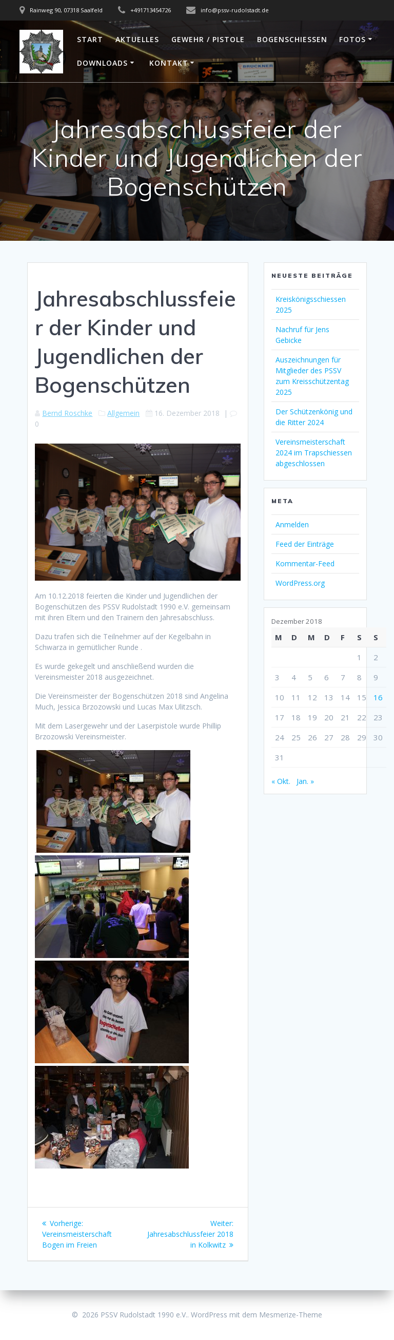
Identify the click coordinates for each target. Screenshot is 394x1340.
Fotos (352, 39)
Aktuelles (137, 39)
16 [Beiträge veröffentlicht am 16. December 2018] (378, 697)
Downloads (102, 63)
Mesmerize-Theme (290, 1314)
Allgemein (123, 413)
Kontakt (168, 63)
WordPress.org (300, 583)
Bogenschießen (292, 39)
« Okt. (280, 781)
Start (90, 39)
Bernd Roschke (67, 413)
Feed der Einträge (304, 544)
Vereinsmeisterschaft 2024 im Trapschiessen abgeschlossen (313, 452)
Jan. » (305, 781)
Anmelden (292, 524)
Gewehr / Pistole (208, 39)
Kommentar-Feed (304, 563)
